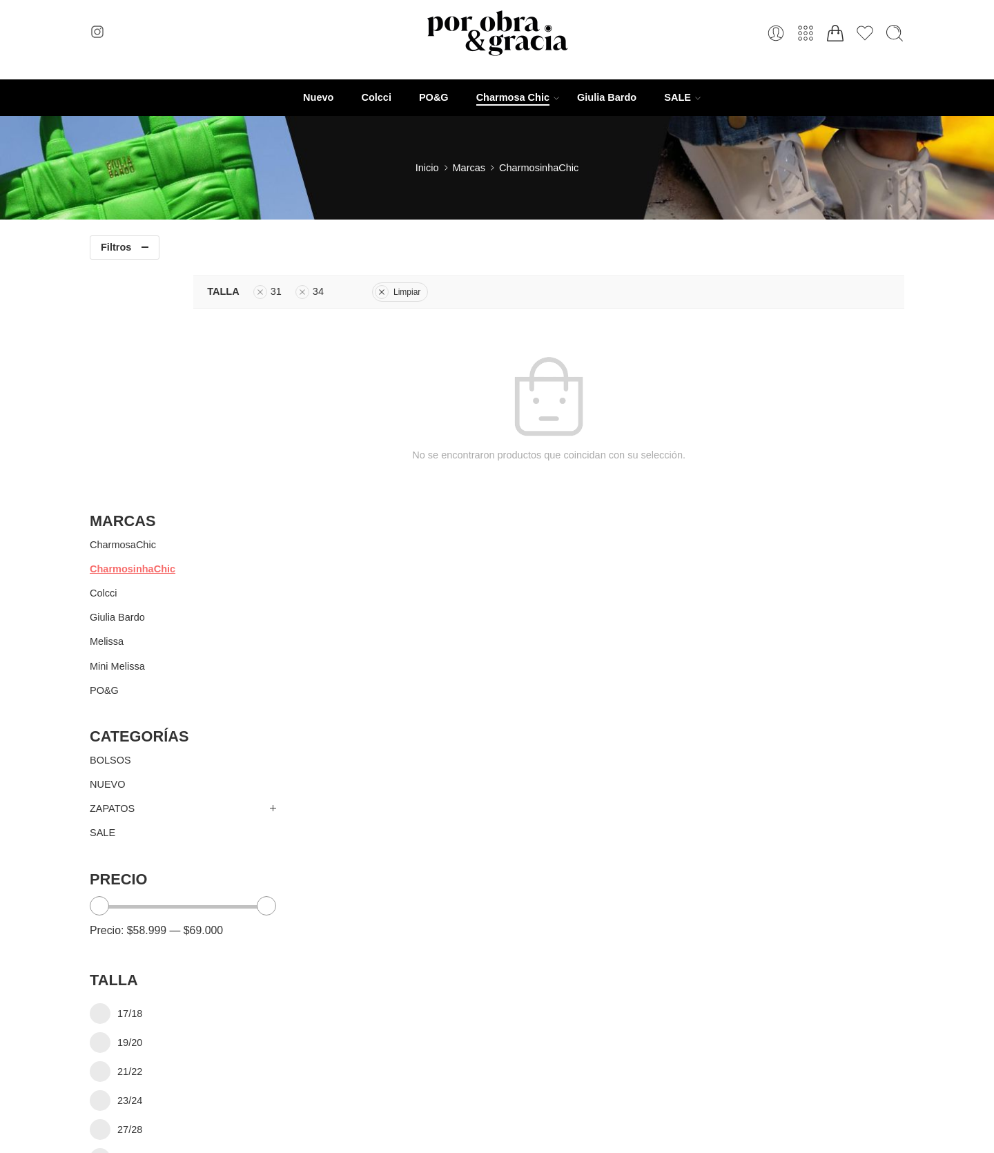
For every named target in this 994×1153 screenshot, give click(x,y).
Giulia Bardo (606, 97)
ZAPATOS (112, 572)
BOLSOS (110, 523)
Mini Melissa (117, 429)
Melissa (107, 405)
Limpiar (508, 292)
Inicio (427, 167)
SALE (677, 98)
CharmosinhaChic (132, 332)
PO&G (434, 97)
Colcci (376, 97)
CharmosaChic (123, 307)
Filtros (116, 247)
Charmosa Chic (512, 98)
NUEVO (108, 547)
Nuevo (318, 97)
